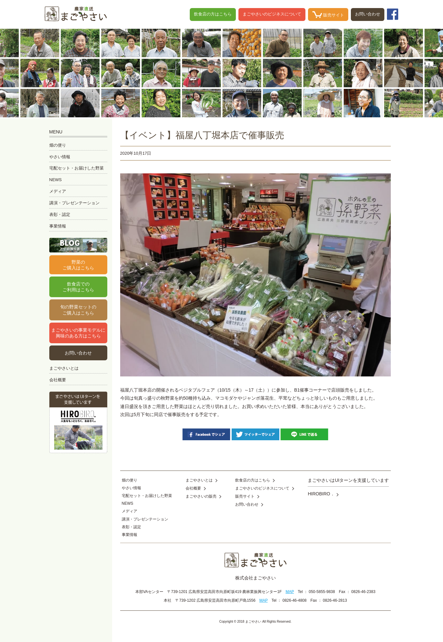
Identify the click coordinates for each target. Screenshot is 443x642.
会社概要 (57, 379)
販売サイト (328, 14)
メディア (57, 191)
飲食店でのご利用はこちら (78, 286)
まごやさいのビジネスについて (272, 14)
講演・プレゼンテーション (74, 202)
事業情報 (57, 226)
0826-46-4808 (295, 600)
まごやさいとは (64, 368)
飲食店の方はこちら (213, 14)
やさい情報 (59, 156)
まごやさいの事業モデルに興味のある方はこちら (78, 332)
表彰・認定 (59, 214)
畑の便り (57, 145)
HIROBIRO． (323, 493)
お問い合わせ (367, 14)
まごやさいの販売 (204, 496)
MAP (289, 591)
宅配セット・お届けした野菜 (76, 168)
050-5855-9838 (322, 591)
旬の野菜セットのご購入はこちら (78, 309)
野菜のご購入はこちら (78, 264)
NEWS (55, 179)
